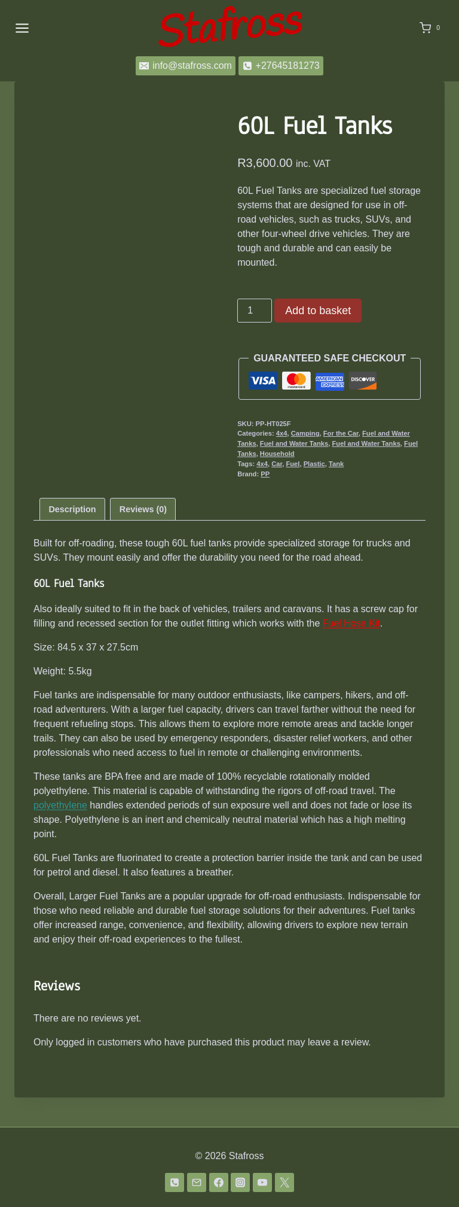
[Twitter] (284, 1182)
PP (265, 474)
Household (277, 453)
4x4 (281, 433)
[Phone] (174, 1182)
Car (276, 463)
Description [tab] (72, 538)
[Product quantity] (254, 311)
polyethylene (60, 834)
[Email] (196, 1182)
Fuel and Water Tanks (294, 443)
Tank (336, 463)
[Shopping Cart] (432, 28)
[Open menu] (22, 28)
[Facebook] (218, 1182)
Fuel (292, 463)
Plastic (314, 463)
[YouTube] (262, 1182)
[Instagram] (240, 1182)
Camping (305, 433)
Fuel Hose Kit (351, 652)
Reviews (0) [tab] (143, 538)
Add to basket (318, 311)
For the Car (341, 433)
